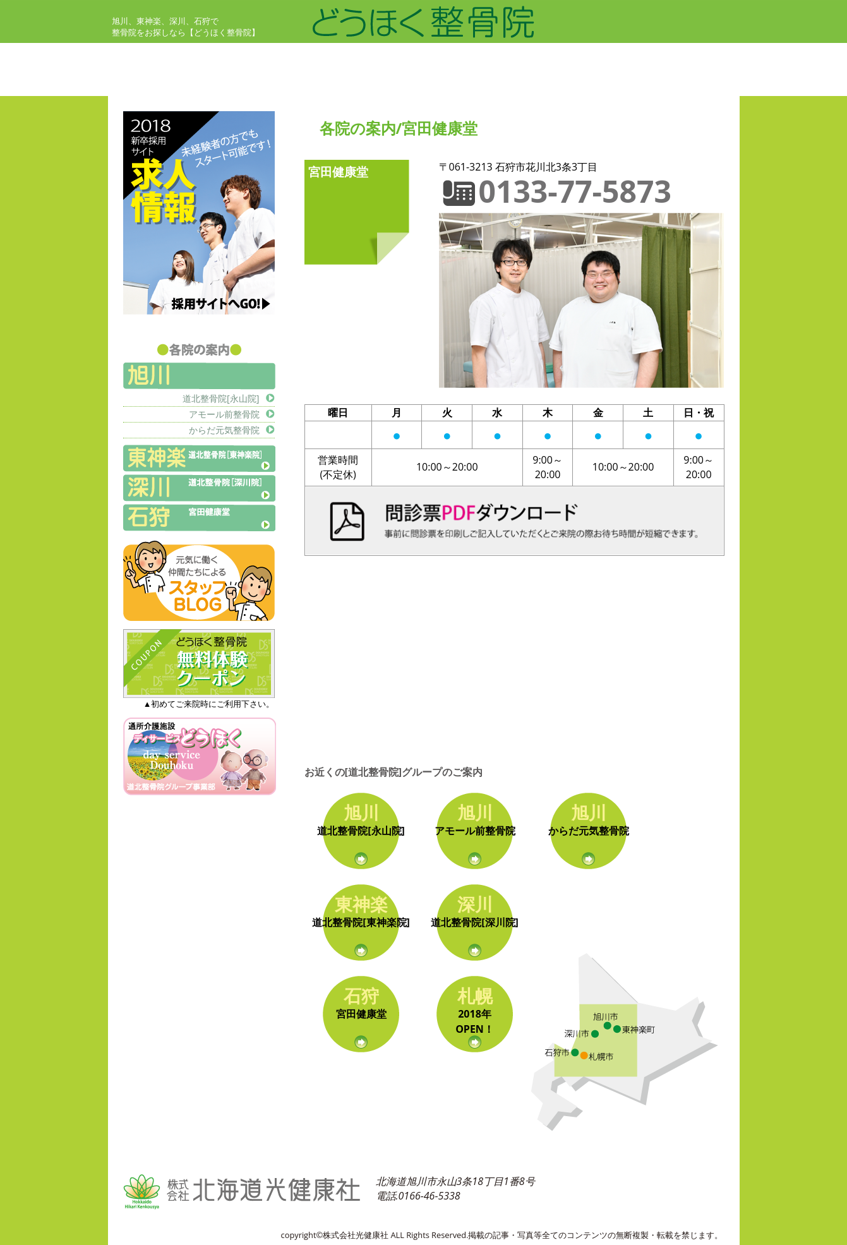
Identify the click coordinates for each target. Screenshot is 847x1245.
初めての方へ (269, 57)
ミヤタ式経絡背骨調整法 (547, 57)
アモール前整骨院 (224, 414)
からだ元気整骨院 (224, 430)
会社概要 (638, 82)
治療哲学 (259, 82)
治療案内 (386, 57)
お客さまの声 (143, 82)
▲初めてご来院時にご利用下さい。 (199, 698)
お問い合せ (517, 82)
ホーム (128, 57)
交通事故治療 (648, 57)
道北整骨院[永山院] (221, 398)
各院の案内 (391, 82)
